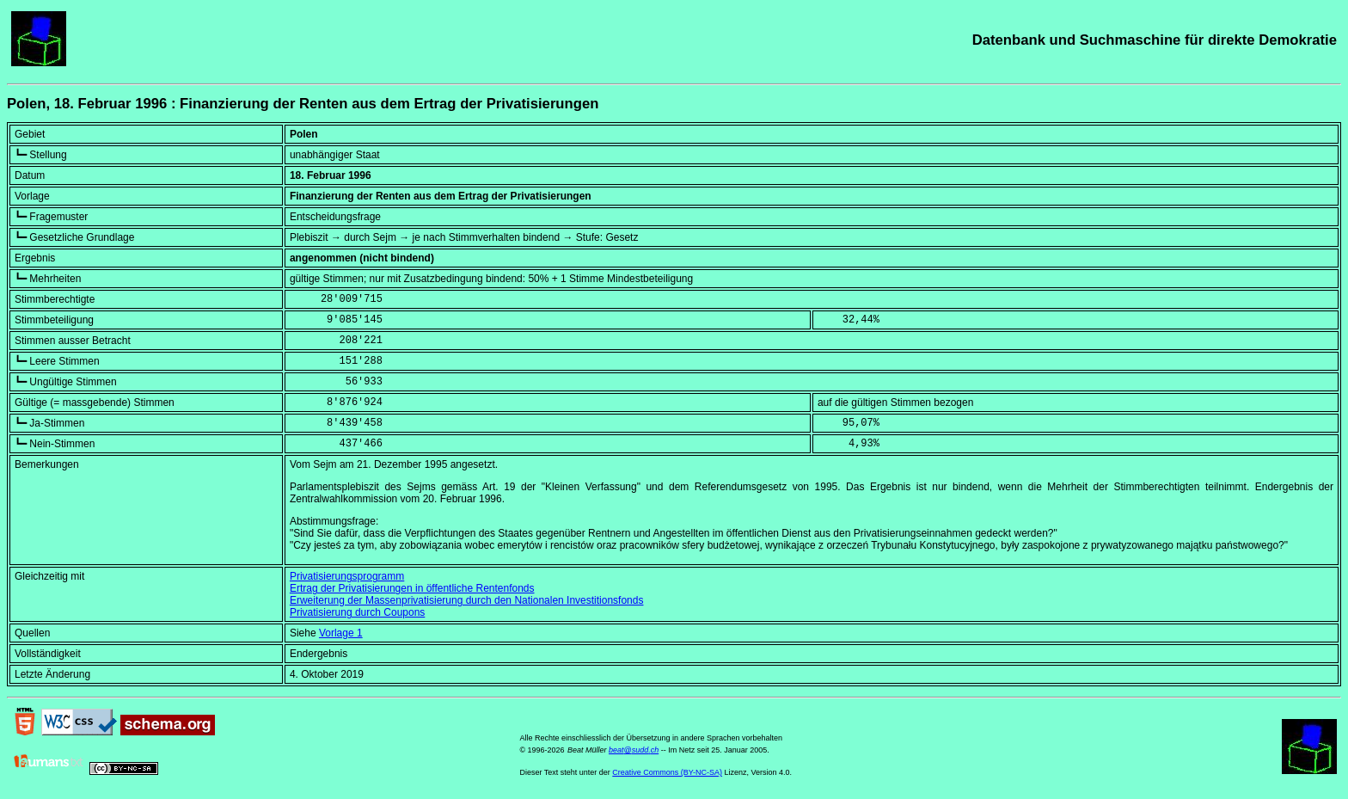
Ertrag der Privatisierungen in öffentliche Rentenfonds (412, 588)
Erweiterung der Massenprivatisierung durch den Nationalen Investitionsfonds (467, 600)
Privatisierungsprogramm (347, 576)
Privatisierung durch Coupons (357, 612)
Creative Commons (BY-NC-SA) (667, 772)
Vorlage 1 (341, 633)
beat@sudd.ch (634, 750)
